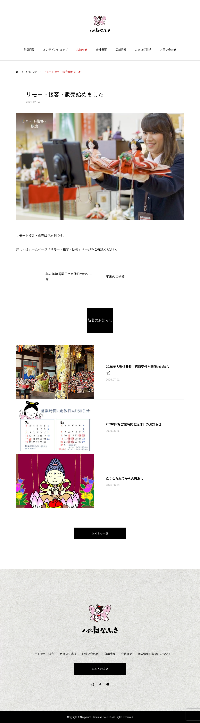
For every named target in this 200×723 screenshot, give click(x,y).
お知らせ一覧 (100, 533)
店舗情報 (120, 49)
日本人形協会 (100, 668)
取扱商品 (29, 49)
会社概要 (101, 49)
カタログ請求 (143, 49)
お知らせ (81, 49)
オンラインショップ (55, 49)
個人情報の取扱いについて (154, 653)
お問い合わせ (168, 49)
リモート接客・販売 (41, 653)
